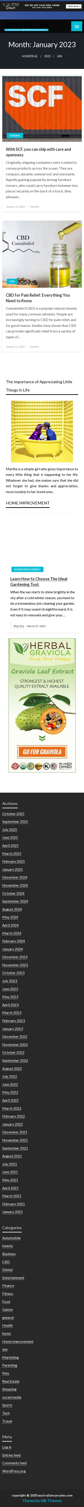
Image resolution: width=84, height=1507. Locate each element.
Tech (6, 1413)
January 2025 (12, 869)
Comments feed (14, 1463)
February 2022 (13, 1116)
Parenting (9, 1365)
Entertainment (13, 1277)
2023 (47, 56)
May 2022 (10, 1092)
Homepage (30, 56)
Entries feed (11, 1455)
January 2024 (12, 949)
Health (7, 1325)
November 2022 (15, 1044)
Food (6, 1301)
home (6, 1333)
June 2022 (10, 1084)
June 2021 (10, 1172)
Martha (34, 206)
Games (7, 1309)
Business (9, 1254)
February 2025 (13, 861)
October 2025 (13, 813)
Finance (8, 1285)
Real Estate (10, 1381)
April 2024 (10, 925)
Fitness (7, 1293)
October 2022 (13, 1052)
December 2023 (14, 957)
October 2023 (13, 973)
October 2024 (13, 893)
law (5, 1349)
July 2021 (9, 1164)
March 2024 (11, 933)
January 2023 (12, 1028)
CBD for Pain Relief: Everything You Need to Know (38, 298)
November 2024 (15, 885)
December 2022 (14, 1036)
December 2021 (14, 1132)
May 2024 (10, 917)
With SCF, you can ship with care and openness (38, 152)
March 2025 (11, 853)
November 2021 (15, 1140)
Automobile (11, 1238)
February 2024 (13, 941)
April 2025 (10, 845)
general (15, 135)
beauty (7, 1245)
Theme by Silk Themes (42, 1500)
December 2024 (14, 877)
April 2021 (10, 1188)
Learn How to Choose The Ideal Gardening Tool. (38, 581)
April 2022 (10, 1100)
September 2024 (15, 901)
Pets (5, 1373)
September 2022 (15, 1060)
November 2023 (15, 965)
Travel (7, 1421)
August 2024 (12, 909)
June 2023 (10, 989)
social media (11, 1397)
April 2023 (10, 1005)
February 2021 (13, 1204)
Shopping (9, 1389)
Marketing (10, 1357)
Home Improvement (27, 569)
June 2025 (10, 837)
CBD (12, 281)
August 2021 (12, 1156)
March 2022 (11, 1108)
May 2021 (10, 1180)
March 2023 (11, 1012)
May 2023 (10, 996)
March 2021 (11, 1196)
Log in (6, 1447)
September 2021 (15, 1148)
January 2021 (12, 1211)
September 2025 (15, 821)
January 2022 (12, 1124)
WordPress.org (14, 1471)
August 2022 (12, 1068)
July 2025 (9, 829)
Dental (7, 1269)
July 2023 (9, 981)
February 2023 (13, 1020)
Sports (7, 1405)
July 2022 (9, 1076)
